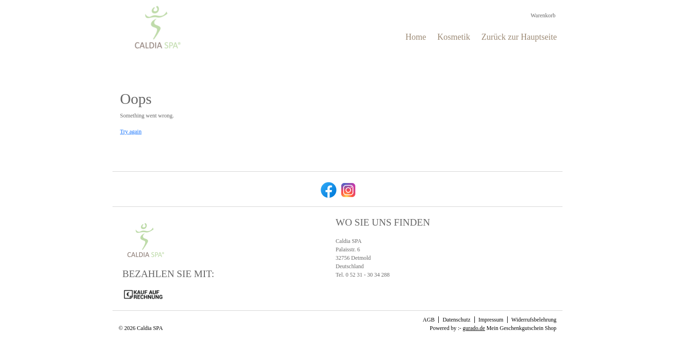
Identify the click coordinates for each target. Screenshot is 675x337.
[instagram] (347, 189)
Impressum (491, 319)
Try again (131, 131)
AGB (429, 319)
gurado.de (474, 328)
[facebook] (327, 189)
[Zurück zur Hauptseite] (519, 37)
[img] (157, 27)
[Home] (415, 37)
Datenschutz (456, 319)
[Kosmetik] (453, 37)
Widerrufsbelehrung (533, 319)
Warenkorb (544, 15)
